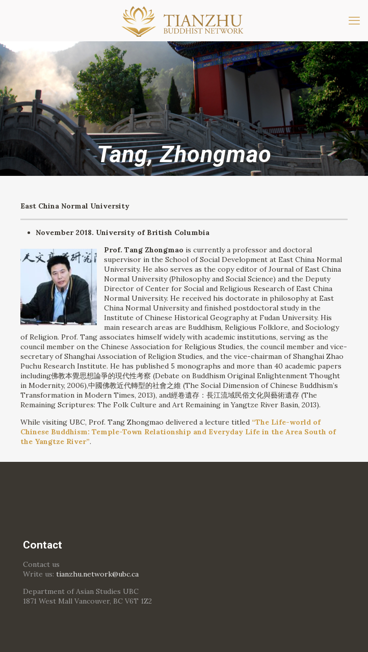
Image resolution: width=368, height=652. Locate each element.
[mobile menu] (354, 20)
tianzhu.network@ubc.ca (97, 574)
